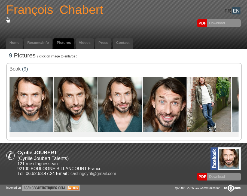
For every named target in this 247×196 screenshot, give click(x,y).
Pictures (64, 43)
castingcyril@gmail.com (93, 173)
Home (15, 43)
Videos (85, 43)
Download (216, 23)
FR (227, 11)
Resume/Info (38, 43)
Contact (122, 43)
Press (103, 43)
